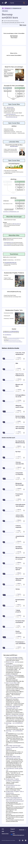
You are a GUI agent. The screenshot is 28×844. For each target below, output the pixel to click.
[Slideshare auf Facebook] (22, 840)
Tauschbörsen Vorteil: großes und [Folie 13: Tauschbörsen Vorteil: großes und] (14, 769)
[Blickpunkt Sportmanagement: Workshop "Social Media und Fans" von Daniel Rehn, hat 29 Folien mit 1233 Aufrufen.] (14, 486)
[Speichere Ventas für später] (24, 595)
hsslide (19, 421)
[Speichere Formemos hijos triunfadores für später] (24, 626)
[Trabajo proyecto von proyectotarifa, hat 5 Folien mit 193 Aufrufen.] (14, 613)
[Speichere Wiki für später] (24, 369)
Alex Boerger (19, 509)
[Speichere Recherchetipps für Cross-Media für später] (24, 422)
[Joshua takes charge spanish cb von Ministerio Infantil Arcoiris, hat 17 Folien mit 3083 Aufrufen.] (14, 518)
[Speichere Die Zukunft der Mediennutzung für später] (24, 447)
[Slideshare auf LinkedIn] (25, 840)
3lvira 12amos (19, 467)
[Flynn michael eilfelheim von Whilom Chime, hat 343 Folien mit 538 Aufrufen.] (14, 581)
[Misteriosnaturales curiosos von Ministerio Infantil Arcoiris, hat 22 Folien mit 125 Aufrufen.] (14, 560)
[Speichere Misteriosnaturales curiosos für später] (24, 563)
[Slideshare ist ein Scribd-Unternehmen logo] (6, 3)
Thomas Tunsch (19, 389)
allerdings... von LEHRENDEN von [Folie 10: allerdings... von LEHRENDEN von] (14, 731)
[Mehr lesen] (23, 25)
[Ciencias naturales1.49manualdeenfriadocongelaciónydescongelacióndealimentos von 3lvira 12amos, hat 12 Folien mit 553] (14, 465)
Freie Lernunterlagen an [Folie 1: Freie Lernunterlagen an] (13, 657)
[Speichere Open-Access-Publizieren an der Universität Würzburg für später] (24, 380)
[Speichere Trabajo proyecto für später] (24, 616)
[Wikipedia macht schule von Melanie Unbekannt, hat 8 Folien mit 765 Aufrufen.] (14, 409)
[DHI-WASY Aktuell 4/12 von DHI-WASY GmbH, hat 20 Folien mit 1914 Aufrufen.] (14, 550)
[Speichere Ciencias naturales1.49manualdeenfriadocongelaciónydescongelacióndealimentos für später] (24, 468)
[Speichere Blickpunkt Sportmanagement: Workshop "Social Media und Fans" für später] (24, 489)
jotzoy (18, 625)
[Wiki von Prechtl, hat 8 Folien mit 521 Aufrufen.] (14, 366)
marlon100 (19, 647)
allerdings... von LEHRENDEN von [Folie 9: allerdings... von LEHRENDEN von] (14, 723)
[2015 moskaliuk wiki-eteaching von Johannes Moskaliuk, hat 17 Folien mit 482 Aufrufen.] (14, 430)
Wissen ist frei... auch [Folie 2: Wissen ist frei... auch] (12, 662)
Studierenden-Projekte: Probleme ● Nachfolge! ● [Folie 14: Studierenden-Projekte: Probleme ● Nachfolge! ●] (13, 779)
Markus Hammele (19, 604)
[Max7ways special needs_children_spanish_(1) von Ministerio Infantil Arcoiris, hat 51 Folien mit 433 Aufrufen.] (14, 571)
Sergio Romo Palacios (19, 530)
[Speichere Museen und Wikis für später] (24, 390)
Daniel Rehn (19, 488)
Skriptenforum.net (17, 8)
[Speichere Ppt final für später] (24, 457)
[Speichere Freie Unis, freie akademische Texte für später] (24, 358)
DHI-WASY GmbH (19, 551)
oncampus (19, 400)
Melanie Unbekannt (19, 410)
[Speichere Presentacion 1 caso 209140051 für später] (24, 648)
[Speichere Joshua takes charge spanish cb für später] (24, 521)
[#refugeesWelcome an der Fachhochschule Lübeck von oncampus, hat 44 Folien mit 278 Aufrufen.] (14, 398)
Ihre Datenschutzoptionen (17, 834)
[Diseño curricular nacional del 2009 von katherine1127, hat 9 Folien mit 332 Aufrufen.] (14, 634)
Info (3, 829)
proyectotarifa (19, 615)
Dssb (18, 477)
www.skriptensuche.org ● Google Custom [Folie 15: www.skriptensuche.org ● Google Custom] (13, 786)
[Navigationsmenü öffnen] (3, 3)
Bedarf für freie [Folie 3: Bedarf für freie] (10, 665)
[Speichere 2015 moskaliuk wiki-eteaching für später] (24, 432)
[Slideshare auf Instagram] (19, 840)
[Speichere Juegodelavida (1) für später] (24, 542)
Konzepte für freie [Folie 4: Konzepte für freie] (11, 675)
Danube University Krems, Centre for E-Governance (19, 357)
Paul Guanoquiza (19, 594)
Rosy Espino (19, 541)
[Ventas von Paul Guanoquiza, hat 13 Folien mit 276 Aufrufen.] (14, 592)
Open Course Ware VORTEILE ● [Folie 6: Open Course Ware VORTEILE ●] (15, 697)
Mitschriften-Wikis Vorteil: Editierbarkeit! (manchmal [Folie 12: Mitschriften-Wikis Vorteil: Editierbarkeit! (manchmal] (13, 757)
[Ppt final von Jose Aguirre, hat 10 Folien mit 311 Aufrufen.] (14, 455)
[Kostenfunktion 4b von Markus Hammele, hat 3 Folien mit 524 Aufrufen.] (14, 603)
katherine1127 (19, 636)
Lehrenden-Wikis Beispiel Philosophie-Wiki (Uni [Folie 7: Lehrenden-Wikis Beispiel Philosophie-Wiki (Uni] (13, 707)
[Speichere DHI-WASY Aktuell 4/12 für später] (24, 553)
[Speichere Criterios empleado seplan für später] (24, 531)
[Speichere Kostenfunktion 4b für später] (24, 605)
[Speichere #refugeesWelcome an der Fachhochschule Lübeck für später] (24, 401)
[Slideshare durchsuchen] (17, 2)
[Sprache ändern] (22, 829)
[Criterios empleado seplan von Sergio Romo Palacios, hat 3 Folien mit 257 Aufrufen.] (14, 529)
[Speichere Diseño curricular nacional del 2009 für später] (24, 637)
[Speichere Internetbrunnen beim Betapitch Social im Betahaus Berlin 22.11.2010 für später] (24, 510)
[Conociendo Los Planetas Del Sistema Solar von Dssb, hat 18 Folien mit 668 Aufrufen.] (14, 476)
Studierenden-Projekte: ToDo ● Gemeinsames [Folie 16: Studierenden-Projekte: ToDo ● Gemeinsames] (15, 792)
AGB (3, 831)
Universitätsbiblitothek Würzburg (19, 379)
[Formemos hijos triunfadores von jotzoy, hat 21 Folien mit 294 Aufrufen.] (14, 624)
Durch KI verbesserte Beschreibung (10, 20)
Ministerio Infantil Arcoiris (19, 520)
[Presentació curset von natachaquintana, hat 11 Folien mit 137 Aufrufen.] (14, 497)
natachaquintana (19, 499)
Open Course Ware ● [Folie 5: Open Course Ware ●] (12, 683)
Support (13, 829)
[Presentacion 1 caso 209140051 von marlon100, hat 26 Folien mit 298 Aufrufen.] (14, 645)
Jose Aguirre (19, 456)
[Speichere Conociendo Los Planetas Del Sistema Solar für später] (24, 479)
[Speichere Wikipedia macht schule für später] (24, 411)
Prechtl (19, 368)
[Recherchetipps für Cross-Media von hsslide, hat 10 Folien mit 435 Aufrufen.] (14, 419)
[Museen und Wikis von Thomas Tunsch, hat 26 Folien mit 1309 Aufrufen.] (14, 387)
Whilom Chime (19, 583)
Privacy (12, 831)
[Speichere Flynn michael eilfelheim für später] (24, 584)
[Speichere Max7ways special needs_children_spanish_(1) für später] (24, 574)
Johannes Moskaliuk (19, 431)
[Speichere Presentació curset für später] (24, 500)
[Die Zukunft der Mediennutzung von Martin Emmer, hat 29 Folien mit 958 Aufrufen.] (14, 444)
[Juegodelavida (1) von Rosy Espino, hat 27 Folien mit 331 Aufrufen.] (14, 539)
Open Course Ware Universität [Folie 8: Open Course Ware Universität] (14, 715)
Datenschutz (5, 833)
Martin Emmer (19, 446)
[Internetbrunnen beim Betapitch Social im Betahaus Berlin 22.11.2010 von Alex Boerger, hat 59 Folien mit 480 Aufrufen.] (14, 507)
